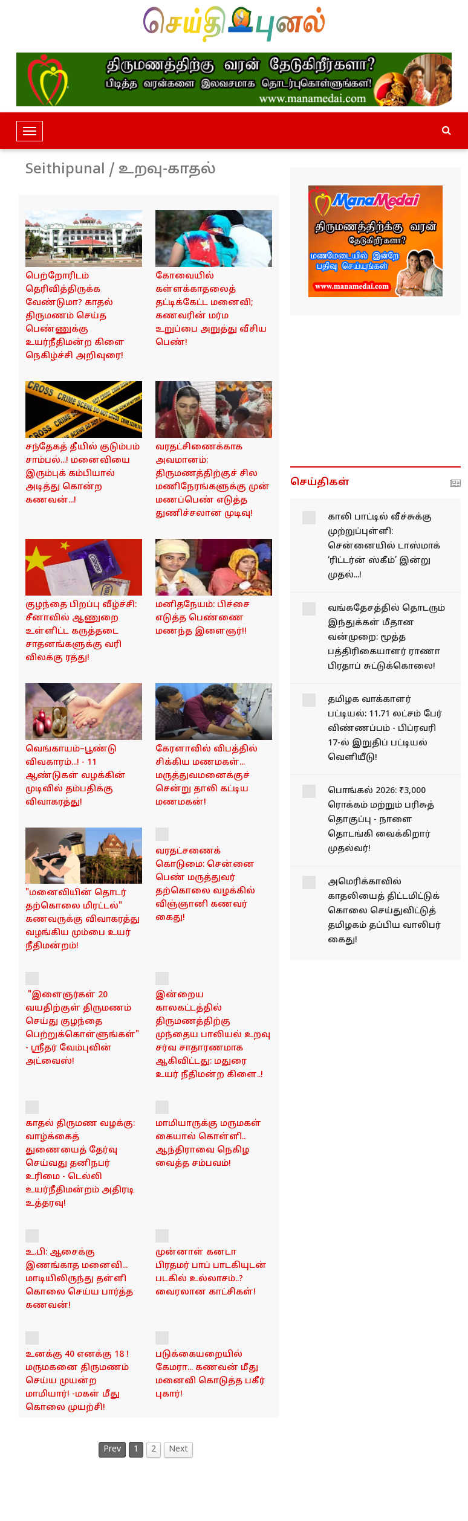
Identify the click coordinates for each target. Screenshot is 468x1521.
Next (178, 1449)
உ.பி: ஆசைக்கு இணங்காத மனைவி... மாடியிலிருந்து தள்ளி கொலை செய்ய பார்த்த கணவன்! (79, 1279)
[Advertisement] (375, 390)
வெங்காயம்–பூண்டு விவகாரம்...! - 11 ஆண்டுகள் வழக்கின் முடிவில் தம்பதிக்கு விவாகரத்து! (75, 776)
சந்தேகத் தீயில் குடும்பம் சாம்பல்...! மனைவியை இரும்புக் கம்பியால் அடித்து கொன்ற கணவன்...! (82, 474)
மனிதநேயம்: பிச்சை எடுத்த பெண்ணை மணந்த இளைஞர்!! (202, 618)
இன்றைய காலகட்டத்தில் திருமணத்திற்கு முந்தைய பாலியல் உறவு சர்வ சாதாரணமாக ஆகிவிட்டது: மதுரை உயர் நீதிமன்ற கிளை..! (212, 1035)
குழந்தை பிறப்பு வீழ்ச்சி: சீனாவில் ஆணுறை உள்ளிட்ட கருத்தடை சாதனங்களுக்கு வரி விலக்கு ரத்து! (81, 631)
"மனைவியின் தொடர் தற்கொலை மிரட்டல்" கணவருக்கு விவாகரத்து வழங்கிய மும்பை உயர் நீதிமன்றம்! (82, 919)
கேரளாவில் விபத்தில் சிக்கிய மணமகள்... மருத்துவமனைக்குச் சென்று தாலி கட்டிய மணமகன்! (206, 776)
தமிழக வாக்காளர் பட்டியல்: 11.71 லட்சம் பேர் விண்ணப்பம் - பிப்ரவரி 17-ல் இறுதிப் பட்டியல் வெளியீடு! (385, 729)
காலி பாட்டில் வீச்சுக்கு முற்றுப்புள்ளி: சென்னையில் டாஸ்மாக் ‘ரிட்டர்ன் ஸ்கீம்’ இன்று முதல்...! (384, 546)
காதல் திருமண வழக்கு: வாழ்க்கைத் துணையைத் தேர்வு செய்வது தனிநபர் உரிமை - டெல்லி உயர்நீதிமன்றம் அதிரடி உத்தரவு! (80, 1164)
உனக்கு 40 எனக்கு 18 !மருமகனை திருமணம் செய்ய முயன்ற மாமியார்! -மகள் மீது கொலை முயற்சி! (77, 1381)
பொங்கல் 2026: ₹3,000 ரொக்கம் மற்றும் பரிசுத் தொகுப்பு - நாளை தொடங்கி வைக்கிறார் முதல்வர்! (381, 820)
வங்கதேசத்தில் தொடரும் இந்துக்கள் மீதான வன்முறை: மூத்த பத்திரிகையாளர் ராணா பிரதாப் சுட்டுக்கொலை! (386, 637)
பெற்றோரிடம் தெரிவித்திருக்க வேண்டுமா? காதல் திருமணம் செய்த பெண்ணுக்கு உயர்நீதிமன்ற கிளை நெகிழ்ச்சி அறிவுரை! (75, 316)
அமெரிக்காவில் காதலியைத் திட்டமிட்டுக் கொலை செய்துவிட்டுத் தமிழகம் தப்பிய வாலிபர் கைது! (384, 911)
